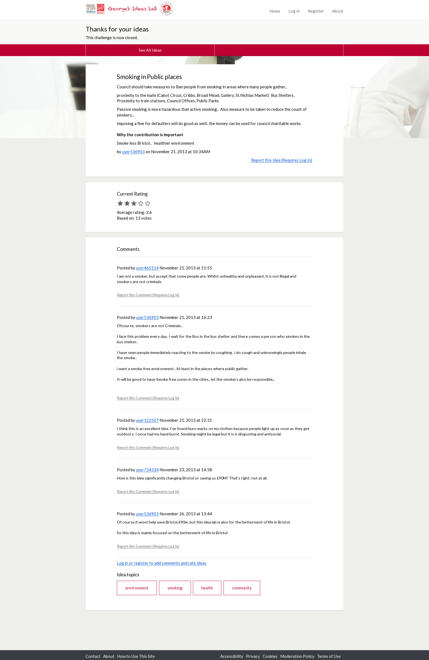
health (207, 587)
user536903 (133, 151)
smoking (174, 587)
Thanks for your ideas (117, 29)
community (242, 587)
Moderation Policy (297, 656)
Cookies (270, 656)
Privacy (253, 656)
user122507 (147, 420)
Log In (294, 10)
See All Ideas (150, 50)
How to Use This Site (136, 656)
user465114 (147, 267)
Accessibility (231, 656)
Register (316, 10)
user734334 (147, 469)
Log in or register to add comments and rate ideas (161, 562)
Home (274, 10)
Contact (93, 656)
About (337, 10)
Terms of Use (329, 656)
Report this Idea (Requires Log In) (281, 160)
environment (136, 587)
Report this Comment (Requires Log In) (148, 295)
